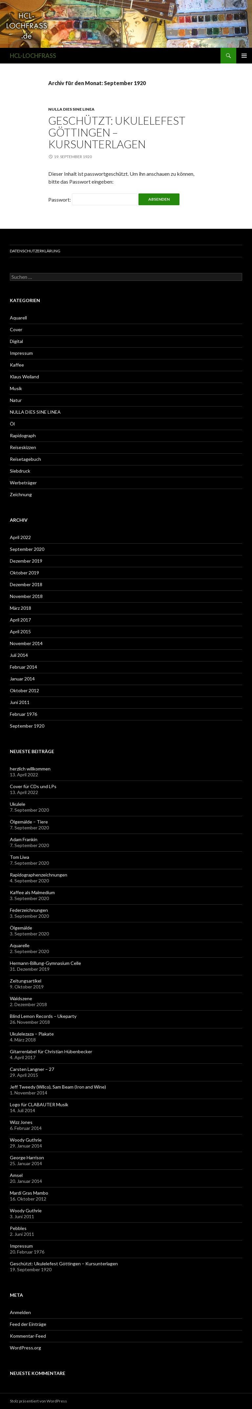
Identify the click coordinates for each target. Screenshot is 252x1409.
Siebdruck (20, 471)
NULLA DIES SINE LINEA (71, 109)
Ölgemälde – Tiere (29, 821)
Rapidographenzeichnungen (38, 874)
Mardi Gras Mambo (29, 1193)
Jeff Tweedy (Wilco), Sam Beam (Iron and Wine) (58, 1087)
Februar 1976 (23, 714)
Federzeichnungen (29, 910)
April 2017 (20, 620)
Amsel (16, 1175)
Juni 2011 (20, 702)
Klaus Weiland (24, 376)
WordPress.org (25, 1347)
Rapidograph (23, 435)
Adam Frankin (23, 839)
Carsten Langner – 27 (32, 1069)
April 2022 (20, 537)
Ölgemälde (21, 927)
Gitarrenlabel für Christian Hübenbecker (51, 1051)
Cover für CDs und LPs (33, 786)
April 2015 (20, 631)
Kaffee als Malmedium (32, 892)
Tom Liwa (19, 857)
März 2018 (20, 608)
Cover (16, 329)
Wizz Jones (21, 1122)
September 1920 (27, 726)
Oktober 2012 (24, 690)
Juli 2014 (19, 655)
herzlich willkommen (30, 768)
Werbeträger (23, 482)
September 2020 (27, 549)
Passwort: (92, 199)
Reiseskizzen (23, 447)
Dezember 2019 (26, 561)
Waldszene (21, 998)
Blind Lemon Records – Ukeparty (43, 1016)
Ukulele (17, 804)
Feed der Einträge (28, 1324)
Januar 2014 (22, 678)
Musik (16, 388)
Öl (12, 423)
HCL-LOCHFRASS (33, 55)
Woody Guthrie (26, 1140)
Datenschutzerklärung (35, 250)
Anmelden (20, 1312)
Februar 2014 (23, 667)
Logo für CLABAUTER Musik (39, 1104)
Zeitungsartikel (25, 981)
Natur (16, 400)
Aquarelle (20, 945)
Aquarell (18, 317)
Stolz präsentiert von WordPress (38, 1401)
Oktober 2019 (24, 572)
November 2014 (26, 643)
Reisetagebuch (25, 459)
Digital (16, 341)
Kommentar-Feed (28, 1336)
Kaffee (17, 365)
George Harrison (27, 1157)
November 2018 (26, 596)
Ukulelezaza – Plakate (32, 1034)
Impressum (21, 353)
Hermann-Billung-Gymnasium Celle (45, 963)
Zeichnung (21, 494)
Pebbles (18, 1228)
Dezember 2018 (26, 584)
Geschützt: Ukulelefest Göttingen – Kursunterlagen (116, 132)
